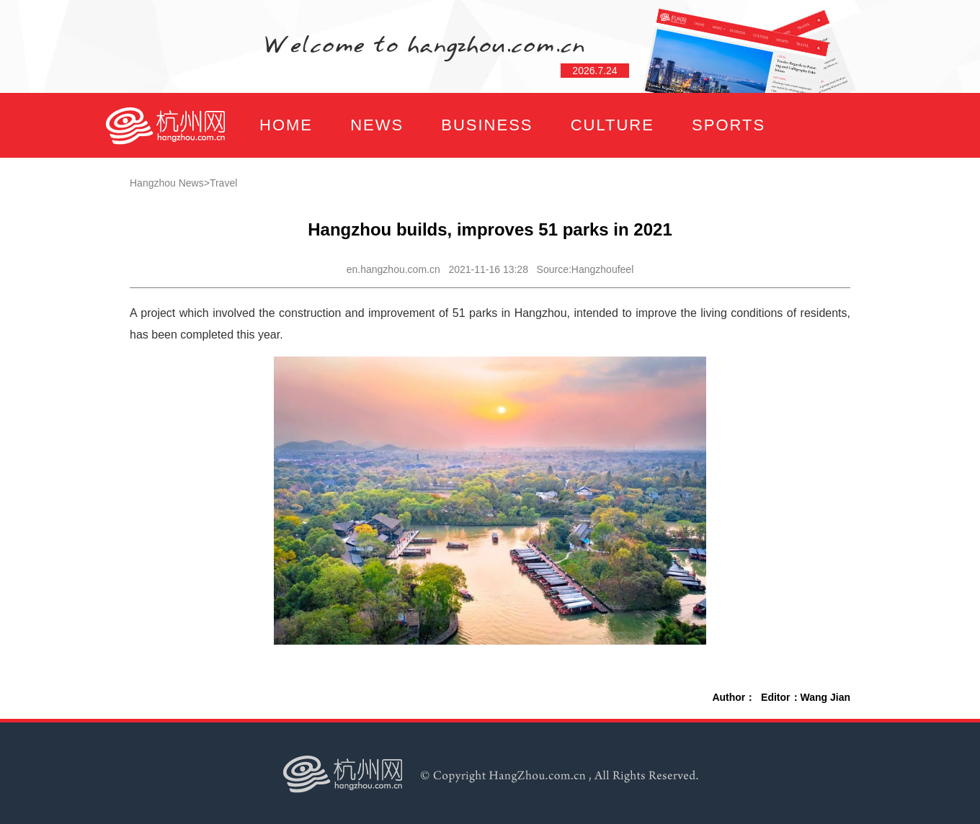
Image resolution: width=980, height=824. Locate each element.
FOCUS (248, 190)
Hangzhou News (167, 183)
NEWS (377, 125)
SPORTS (728, 125)
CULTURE (612, 125)
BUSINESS (487, 125)
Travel (223, 183)
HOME (286, 125)
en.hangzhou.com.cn (393, 269)
